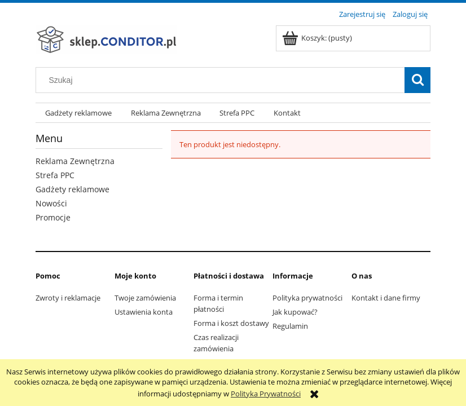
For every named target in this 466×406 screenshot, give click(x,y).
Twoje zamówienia (145, 298)
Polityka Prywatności (266, 394)
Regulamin (290, 326)
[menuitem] (78, 113)
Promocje (53, 217)
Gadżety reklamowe (72, 189)
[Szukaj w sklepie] (223, 80)
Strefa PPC (55, 175)
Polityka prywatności (307, 298)
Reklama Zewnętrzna (75, 161)
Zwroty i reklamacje (68, 298)
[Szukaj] (417, 80)
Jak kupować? (295, 312)
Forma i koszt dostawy (231, 323)
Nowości (51, 203)
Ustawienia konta (144, 312)
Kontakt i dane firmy (385, 298)
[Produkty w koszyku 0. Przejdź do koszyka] (318, 38)
